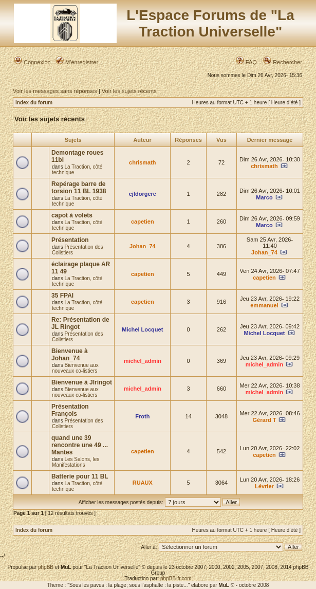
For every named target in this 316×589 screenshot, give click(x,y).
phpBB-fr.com (176, 578)
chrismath (142, 162)
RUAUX (143, 483)
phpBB (45, 567)
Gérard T (264, 420)
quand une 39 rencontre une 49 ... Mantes (79, 445)
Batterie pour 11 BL (79, 476)
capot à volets (71, 215)
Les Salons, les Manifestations (75, 462)
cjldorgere (142, 194)
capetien (142, 221)
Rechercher (282, 62)
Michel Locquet (142, 329)
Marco (264, 197)
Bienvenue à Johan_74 (69, 354)
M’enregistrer (76, 62)
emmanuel (264, 305)
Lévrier (264, 486)
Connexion (32, 62)
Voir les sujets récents (129, 91)
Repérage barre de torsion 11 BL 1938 (78, 187)
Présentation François (70, 410)
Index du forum (33, 102)
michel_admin (142, 361)
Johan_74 (142, 246)
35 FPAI (62, 295)
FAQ (246, 62)
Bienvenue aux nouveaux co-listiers (75, 368)
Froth (142, 416)
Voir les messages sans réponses (55, 91)
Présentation (70, 240)
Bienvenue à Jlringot (81, 382)
